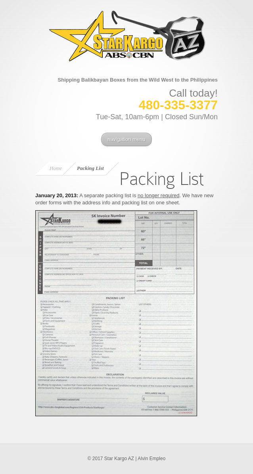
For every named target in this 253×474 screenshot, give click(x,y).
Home (56, 168)
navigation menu (126, 139)
